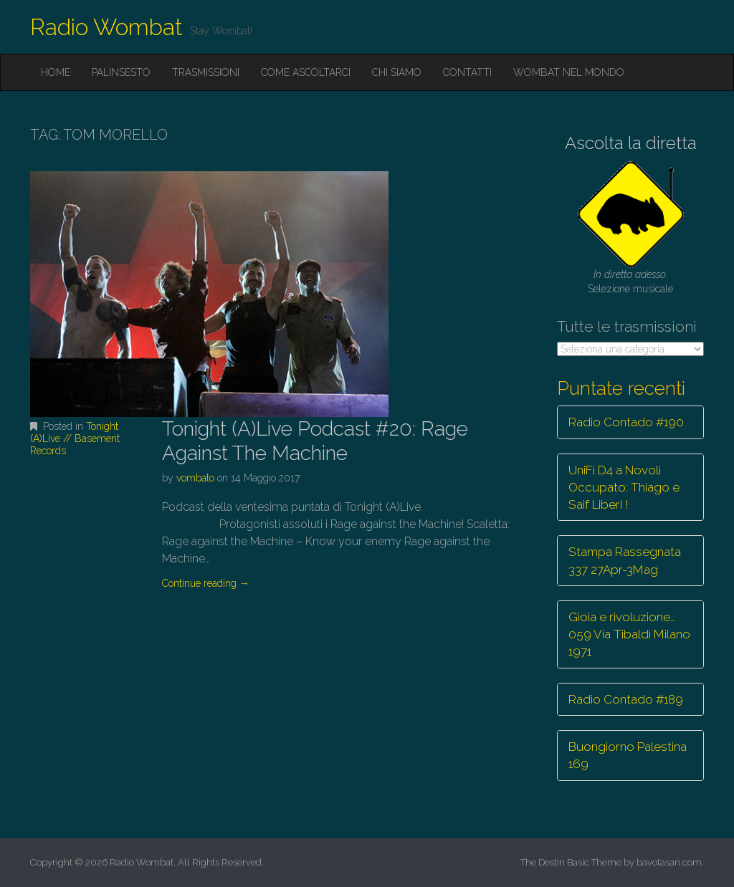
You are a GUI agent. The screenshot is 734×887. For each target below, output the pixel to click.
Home (55, 72)
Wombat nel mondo (568, 72)
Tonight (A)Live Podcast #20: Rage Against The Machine (315, 441)
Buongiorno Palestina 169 (627, 755)
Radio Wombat (106, 27)
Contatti (467, 72)
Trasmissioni (205, 72)
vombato (195, 478)
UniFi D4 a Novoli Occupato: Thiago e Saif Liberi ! (624, 487)
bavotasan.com (669, 862)
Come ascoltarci (306, 72)
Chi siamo (396, 72)
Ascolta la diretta (631, 143)
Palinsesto (121, 72)
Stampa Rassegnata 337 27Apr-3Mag (624, 560)
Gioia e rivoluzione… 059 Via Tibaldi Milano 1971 (629, 634)
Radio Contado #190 (626, 422)
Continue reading (205, 583)
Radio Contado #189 (625, 699)
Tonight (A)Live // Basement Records (75, 438)
